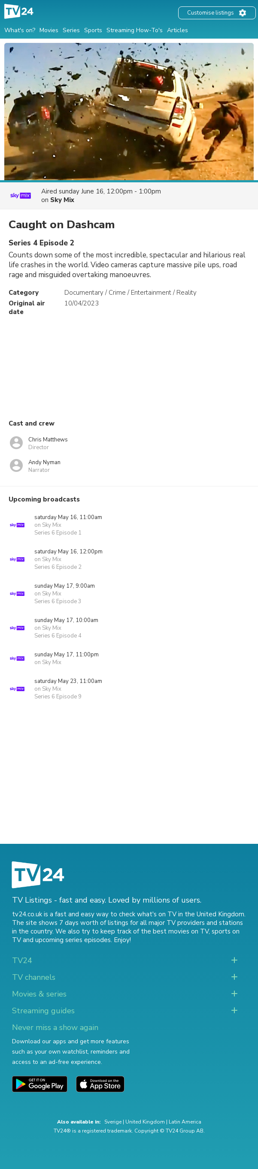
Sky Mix (62, 200)
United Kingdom (145, 1121)
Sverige (112, 1121)
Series (71, 30)
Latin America (185, 1121)
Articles (177, 30)
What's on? (19, 30)
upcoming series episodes (73, 940)
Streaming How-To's (134, 30)
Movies (48, 30)
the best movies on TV (175, 931)
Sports (93, 30)
